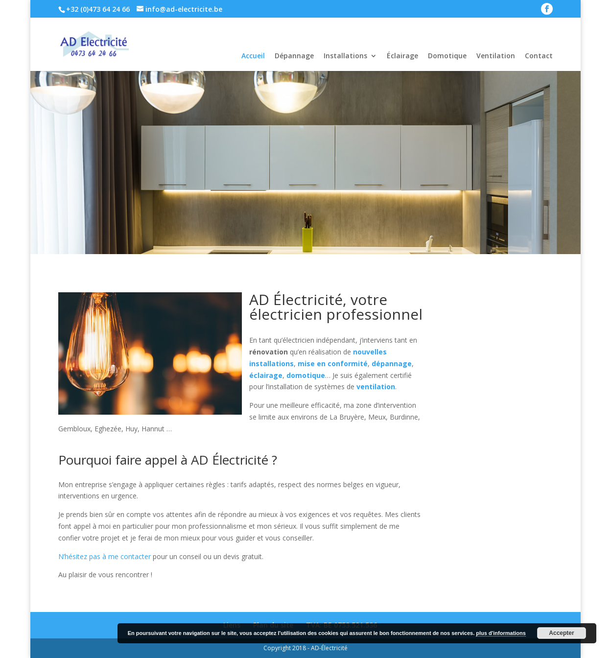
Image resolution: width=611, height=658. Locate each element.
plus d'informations (501, 633)
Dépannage (294, 55)
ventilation (375, 386)
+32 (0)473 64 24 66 (98, 9)
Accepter (561, 633)
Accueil (253, 55)
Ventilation (495, 55)
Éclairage (402, 55)
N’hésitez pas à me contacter (104, 556)
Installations (345, 55)
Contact (539, 55)
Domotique (447, 55)
